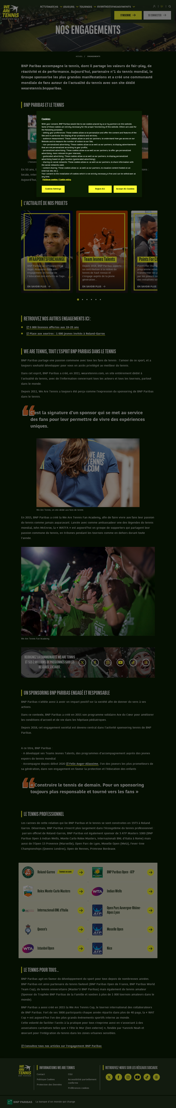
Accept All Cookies (125, 189)
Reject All (100, 189)
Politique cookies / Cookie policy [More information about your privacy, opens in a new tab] (56, 180)
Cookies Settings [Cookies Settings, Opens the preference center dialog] (53, 189)
